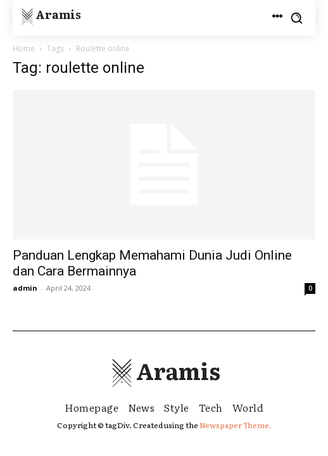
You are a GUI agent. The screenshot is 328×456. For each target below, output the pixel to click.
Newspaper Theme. (235, 425)
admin (25, 288)
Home (24, 48)
